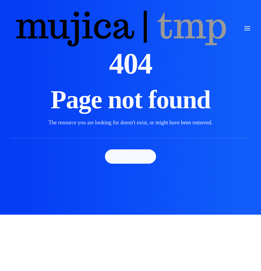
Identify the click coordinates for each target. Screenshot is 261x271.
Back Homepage (130, 156)
